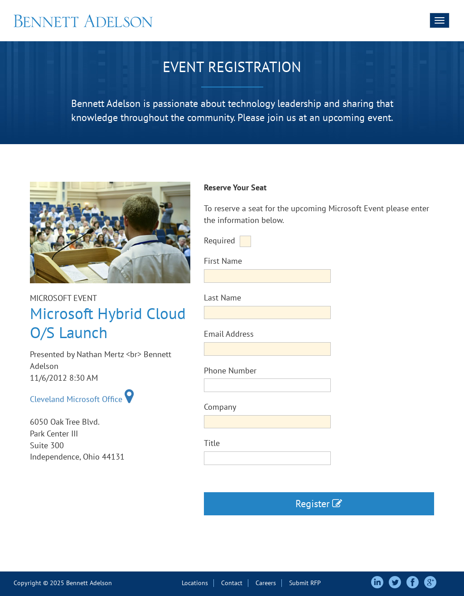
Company (220, 407)
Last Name (222, 297)
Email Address (229, 334)
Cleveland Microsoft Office (82, 399)
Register (318, 503)
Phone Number (230, 370)
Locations (195, 583)
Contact (231, 583)
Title (212, 443)
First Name (223, 261)
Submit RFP (305, 583)
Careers (266, 583)
